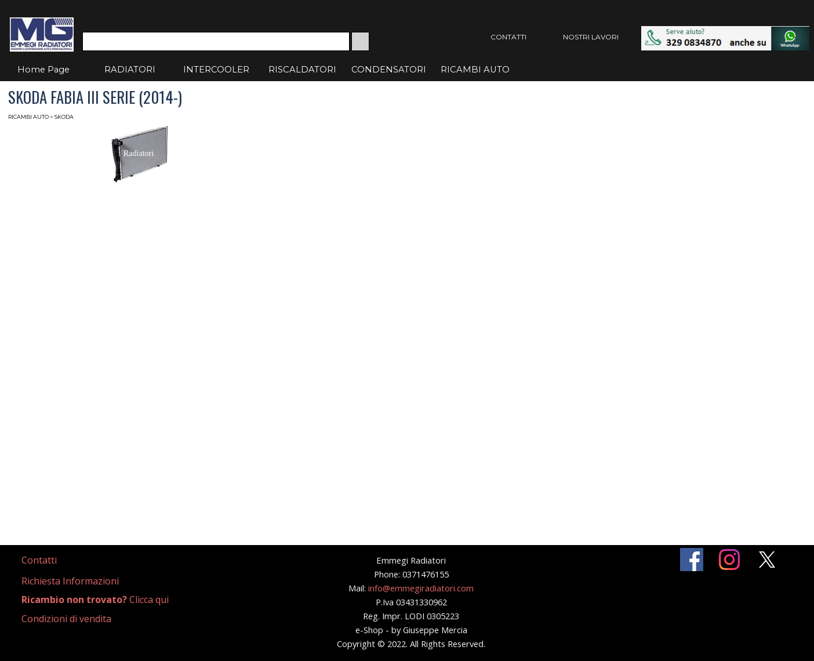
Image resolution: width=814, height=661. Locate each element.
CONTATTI (508, 36)
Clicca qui (95, 599)
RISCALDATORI (302, 69)
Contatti (39, 560)
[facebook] (691, 559)
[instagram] (729, 559)
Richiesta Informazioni (70, 581)
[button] (725, 31)
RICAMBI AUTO (475, 69)
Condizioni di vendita (66, 618)
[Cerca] (216, 41)
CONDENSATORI (388, 69)
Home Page (43, 69)
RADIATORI (129, 69)
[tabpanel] (53, 560)
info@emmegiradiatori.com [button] (421, 588)
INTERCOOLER (216, 69)
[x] (767, 559)
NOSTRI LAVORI (591, 36)
